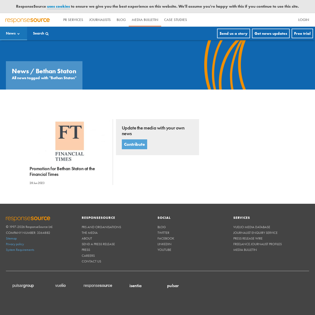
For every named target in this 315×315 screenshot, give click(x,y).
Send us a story (234, 33)
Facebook (166, 238)
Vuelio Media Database (251, 227)
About (87, 238)
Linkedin (165, 244)
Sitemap (11, 238)
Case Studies (175, 19)
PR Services (73, 19)
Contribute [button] (134, 144)
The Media (90, 232)
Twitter (163, 232)
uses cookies (58, 6)
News (11, 33)
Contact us (91, 261)
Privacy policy (15, 244)
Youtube (164, 249)
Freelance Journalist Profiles (257, 244)
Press (86, 249)
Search (38, 33)
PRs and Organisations (101, 227)
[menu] (285, 20)
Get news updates (270, 33)
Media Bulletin (145, 19)
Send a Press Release (98, 244)
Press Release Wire (248, 238)
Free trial (302, 33)
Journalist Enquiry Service (255, 232)
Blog (121, 19)
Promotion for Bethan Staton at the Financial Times (62, 171)
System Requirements (20, 249)
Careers (88, 255)
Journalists (100, 19)
